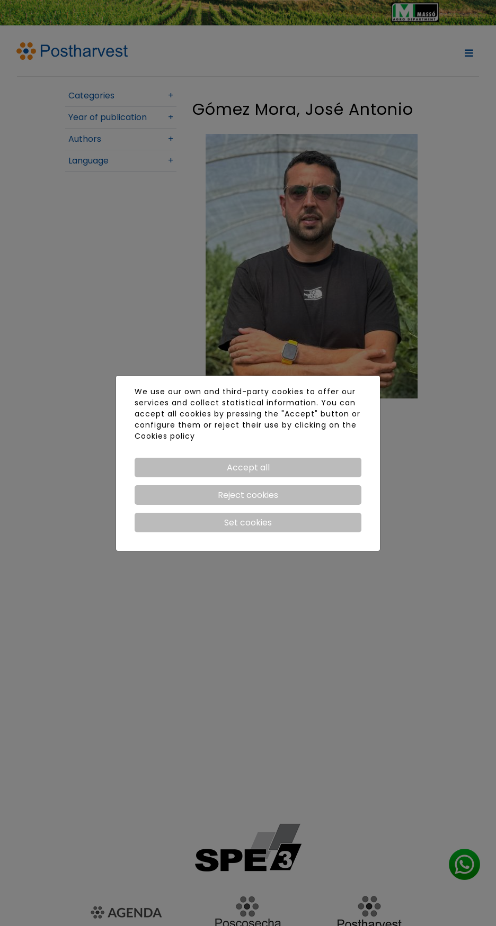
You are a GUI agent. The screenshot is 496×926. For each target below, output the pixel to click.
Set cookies (248, 522)
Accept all (248, 467)
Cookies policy (165, 436)
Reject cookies (248, 495)
